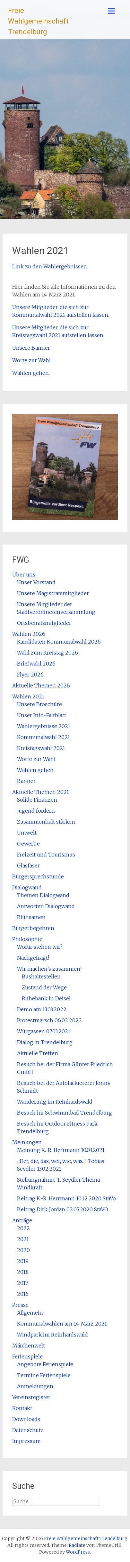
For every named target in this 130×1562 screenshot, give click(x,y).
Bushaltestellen (41, 976)
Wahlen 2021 (28, 696)
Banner (26, 781)
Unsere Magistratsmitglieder (53, 593)
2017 (22, 1283)
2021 (23, 1239)
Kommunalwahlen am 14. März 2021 (62, 1323)
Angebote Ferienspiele (45, 1364)
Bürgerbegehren (33, 928)
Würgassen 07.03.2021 (43, 1031)
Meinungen (27, 1142)
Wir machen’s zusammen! (49, 969)
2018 (23, 1272)
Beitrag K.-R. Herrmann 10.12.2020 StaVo (66, 1198)
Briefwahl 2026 (36, 663)
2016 (23, 1294)
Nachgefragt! (33, 958)
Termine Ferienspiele (44, 1375)
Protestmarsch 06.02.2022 (49, 1020)
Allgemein (30, 1312)
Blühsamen (31, 917)
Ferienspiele (27, 1356)
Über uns (23, 574)
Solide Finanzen (37, 799)
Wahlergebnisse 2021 (43, 726)
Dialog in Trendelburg (45, 1042)
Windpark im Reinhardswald (52, 1334)
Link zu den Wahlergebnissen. (50, 266)
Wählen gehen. (31, 373)
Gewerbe (28, 843)
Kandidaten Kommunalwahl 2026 (59, 641)
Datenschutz (28, 1430)
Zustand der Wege (44, 987)
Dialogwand (27, 887)
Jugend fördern (36, 810)
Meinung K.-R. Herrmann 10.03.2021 (61, 1150)
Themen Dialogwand (43, 895)
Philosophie (27, 939)
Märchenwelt (28, 1345)
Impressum (26, 1441)
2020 (23, 1250)
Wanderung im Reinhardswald (54, 1101)
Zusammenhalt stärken (46, 821)
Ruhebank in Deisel (46, 998)
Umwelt (27, 832)
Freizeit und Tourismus (46, 854)
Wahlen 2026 (28, 634)
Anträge (22, 1220)
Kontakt (22, 1408)
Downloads (26, 1419)
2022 (23, 1228)
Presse (20, 1305)
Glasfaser (28, 865)
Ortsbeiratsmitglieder (44, 623)
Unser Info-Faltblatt (41, 715)
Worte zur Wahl (31, 360)
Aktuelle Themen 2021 (40, 792)
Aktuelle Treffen (37, 1053)
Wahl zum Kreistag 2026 (47, 652)
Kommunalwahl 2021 (43, 737)
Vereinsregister (31, 1397)
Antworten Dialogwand (46, 906)
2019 (23, 1261)
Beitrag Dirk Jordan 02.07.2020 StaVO (62, 1209)
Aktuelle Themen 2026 (41, 685)
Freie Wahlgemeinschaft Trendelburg (38, 21)
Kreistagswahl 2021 (41, 748)
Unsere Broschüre (39, 704)
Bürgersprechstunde (38, 876)
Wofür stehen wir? (40, 947)
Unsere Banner (31, 348)
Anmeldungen (35, 1386)
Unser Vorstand (36, 582)
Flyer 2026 (30, 674)
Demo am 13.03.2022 (41, 1009)
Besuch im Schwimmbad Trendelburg (64, 1112)
